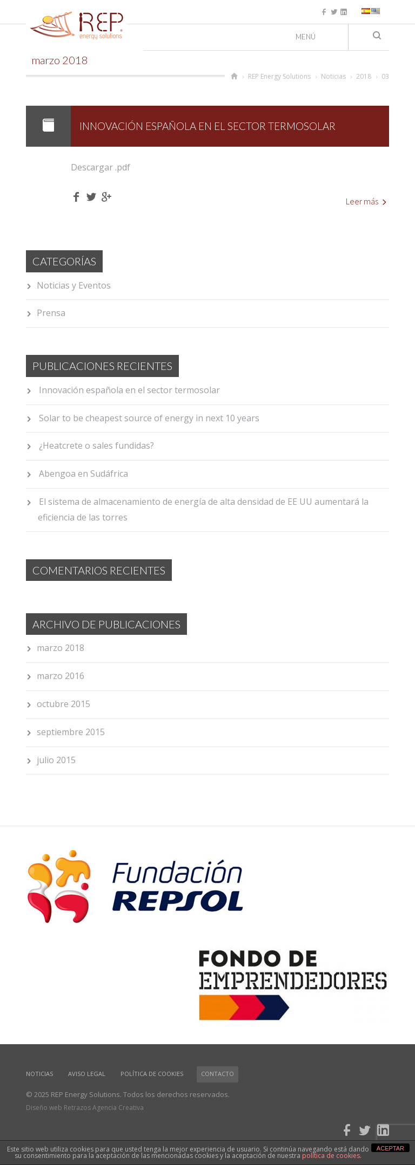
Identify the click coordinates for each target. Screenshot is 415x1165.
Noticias (39, 1074)
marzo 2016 (60, 676)
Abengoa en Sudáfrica (83, 473)
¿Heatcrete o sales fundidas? (96, 445)
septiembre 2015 (71, 732)
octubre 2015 (63, 704)
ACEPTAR (390, 1148)
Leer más (366, 201)
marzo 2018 (60, 648)
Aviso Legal (86, 1074)
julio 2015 (56, 760)
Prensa (51, 313)
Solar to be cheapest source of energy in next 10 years (149, 418)
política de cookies (331, 1155)
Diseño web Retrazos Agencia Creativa (85, 1107)
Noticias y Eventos (74, 285)
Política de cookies (152, 1074)
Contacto (217, 1074)
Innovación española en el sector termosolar (207, 126)
